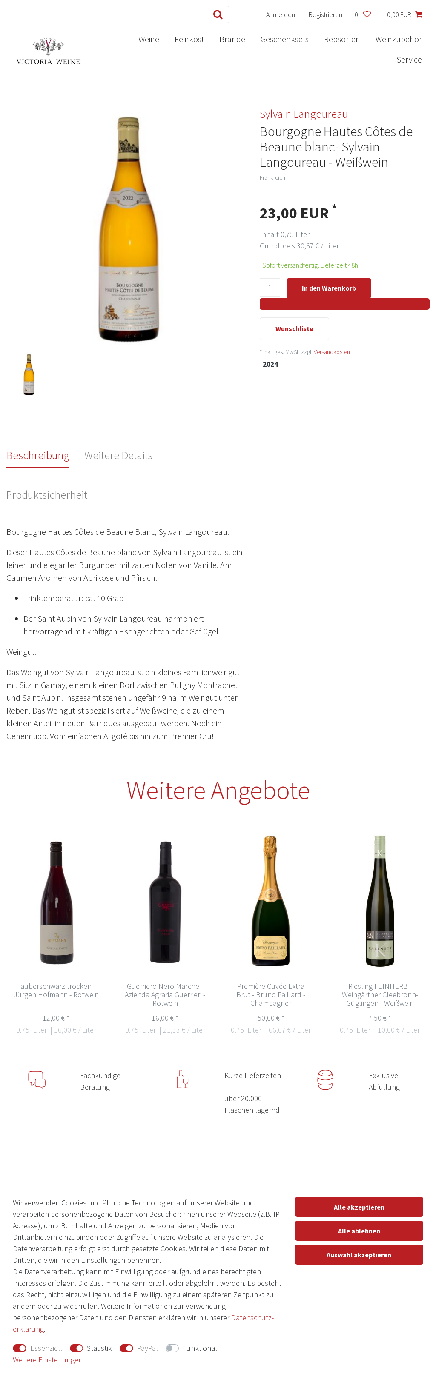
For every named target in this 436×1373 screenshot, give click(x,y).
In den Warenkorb (329, 288)
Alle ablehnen (359, 1231)
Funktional (200, 1348)
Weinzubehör (399, 39)
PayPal (147, 1348)
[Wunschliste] (362, 14)
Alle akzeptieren (359, 1207)
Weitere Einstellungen (48, 1359)
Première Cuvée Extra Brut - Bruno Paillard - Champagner (270, 995)
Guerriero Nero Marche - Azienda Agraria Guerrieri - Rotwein (165, 995)
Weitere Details (118, 455)
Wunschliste (294, 329)
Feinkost (189, 39)
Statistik (99, 1348)
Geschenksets (285, 39)
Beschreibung (37, 455)
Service (409, 59)
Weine (148, 39)
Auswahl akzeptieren (359, 1254)
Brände (232, 39)
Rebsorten (342, 39)
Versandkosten (332, 353)
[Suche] (216, 14)
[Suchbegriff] (101, 14)
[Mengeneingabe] (270, 288)
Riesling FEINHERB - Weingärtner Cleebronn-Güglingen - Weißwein (380, 995)
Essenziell (46, 1348)
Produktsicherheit (46, 495)
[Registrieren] (326, 14)
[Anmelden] (280, 14)
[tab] (45, 455)
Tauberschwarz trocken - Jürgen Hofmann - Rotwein (56, 990)
